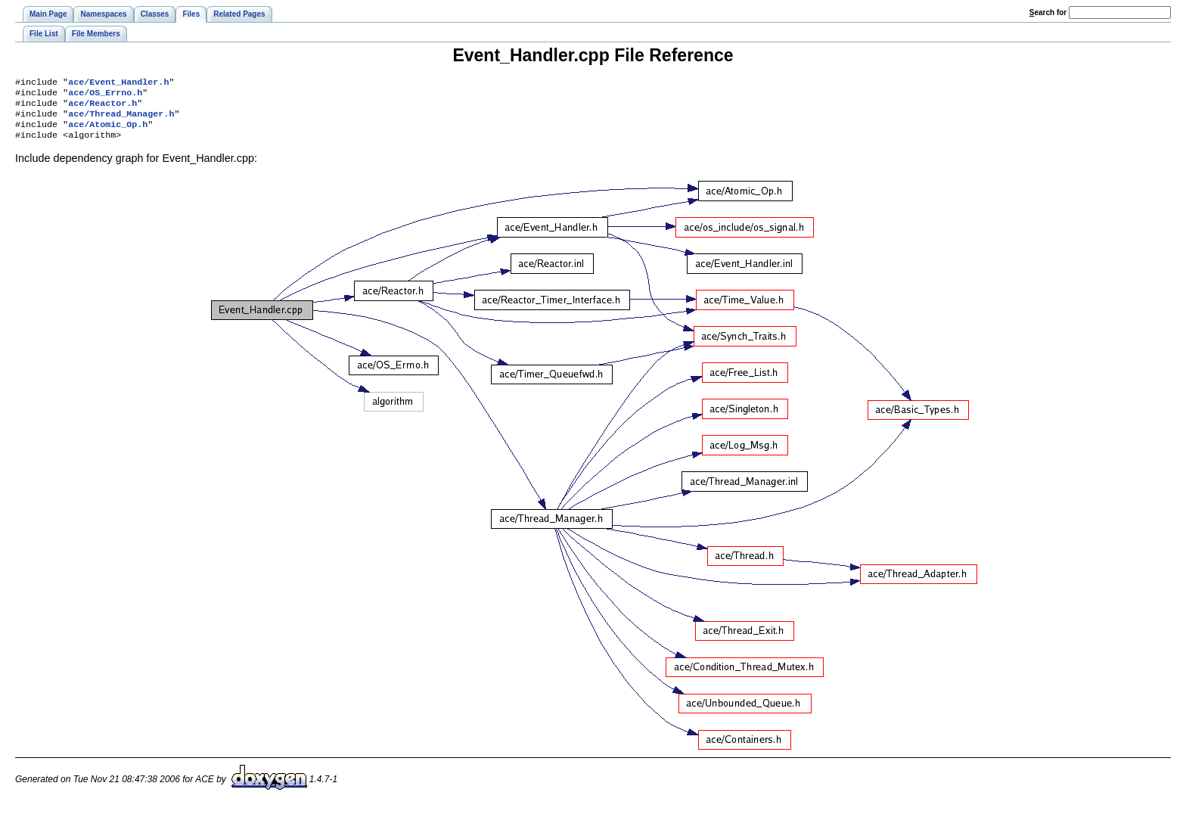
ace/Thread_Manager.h (121, 119)
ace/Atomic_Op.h (107, 132)
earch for (1048, 12)
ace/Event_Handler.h (118, 83)
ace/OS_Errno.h (105, 95)
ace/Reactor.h (102, 107)
